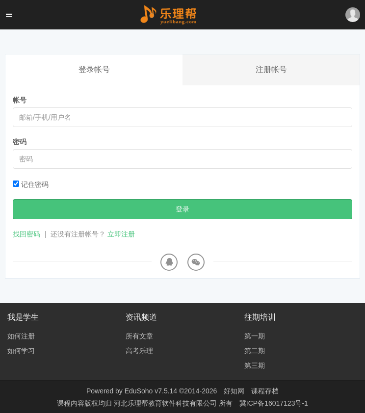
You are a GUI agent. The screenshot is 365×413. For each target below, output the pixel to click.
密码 (19, 142)
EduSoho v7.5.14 (151, 391)
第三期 (254, 365)
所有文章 (139, 336)
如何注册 (21, 336)
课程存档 (265, 391)
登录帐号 (94, 69)
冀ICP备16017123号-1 (273, 403)
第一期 (254, 336)
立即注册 (121, 234)
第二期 (254, 351)
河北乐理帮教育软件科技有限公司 (166, 403)
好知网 (234, 391)
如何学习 (21, 351)
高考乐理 (139, 351)
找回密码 (26, 234)
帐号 (19, 100)
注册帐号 (271, 69)
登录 (182, 209)
